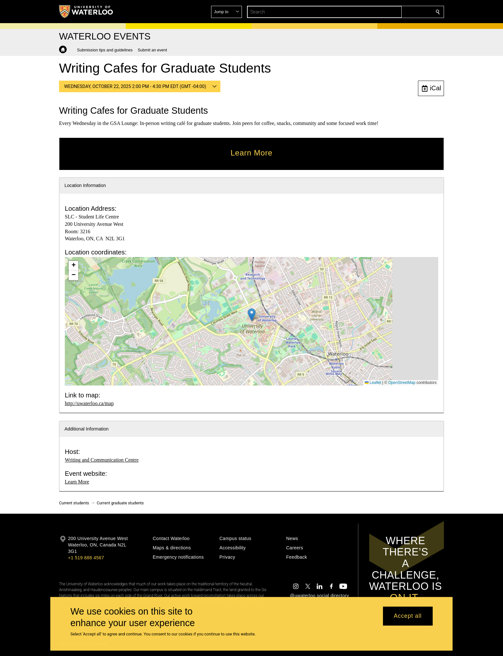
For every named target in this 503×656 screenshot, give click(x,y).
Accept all (408, 616)
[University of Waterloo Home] (86, 11)
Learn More (77, 481)
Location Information (85, 185)
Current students (74, 503)
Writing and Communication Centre (102, 460)
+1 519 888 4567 (86, 557)
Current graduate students (120, 503)
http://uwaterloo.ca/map (89, 403)
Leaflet (373, 382)
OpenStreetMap (401, 382)
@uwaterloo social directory (319, 595)
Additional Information (86, 428)
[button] (391, 12)
